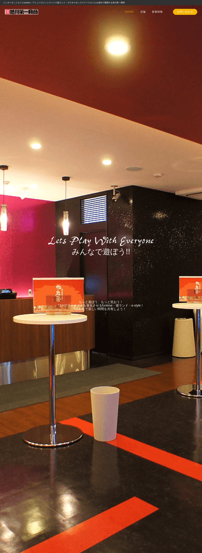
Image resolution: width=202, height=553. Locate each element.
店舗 (143, 11)
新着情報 (157, 11)
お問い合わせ (185, 11)
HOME (129, 11)
